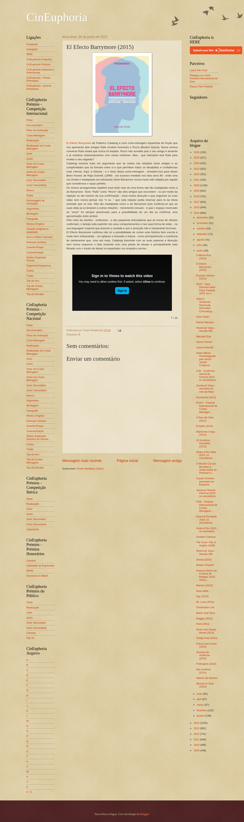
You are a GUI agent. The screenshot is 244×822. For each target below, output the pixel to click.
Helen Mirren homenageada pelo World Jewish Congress (206, 359)
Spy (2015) (202, 596)
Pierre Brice (203, 623)
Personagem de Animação (35, 202)
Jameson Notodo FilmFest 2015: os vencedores (206, 493)
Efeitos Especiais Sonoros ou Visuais (37, 438)
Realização (32, 140)
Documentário (34, 125)
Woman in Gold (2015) (205, 685)
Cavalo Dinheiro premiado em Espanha (205, 481)
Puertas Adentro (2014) (205, 277)
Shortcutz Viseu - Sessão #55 (206, 552)
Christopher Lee (205, 607)
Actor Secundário (36, 180)
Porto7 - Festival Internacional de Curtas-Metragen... (207, 407)
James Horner (204, 341)
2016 (197, 207)
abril (199, 699)
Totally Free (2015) (207, 638)
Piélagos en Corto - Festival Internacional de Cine (204, 78)
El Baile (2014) (204, 426)
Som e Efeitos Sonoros (39, 237)
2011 (197, 739)
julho (200, 245)
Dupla (29, 195)
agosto (201, 239)
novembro (203, 223)
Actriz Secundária (36, 185)
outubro (201, 228)
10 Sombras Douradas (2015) (203, 443)
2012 (197, 733)
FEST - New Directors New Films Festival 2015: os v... (205, 289)
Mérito (30, 570)
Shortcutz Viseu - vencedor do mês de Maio (206, 388)
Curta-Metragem (35, 135)
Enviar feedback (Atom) (90, 468)
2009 (197, 750)
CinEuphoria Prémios (38, 64)
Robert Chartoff (205, 565)
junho (200, 250)
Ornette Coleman (206, 536)
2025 (197, 157)
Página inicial (127, 461)
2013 (197, 728)
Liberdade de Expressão (40, 565)
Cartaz (30, 270)
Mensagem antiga (167, 461)
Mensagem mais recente (82, 461)
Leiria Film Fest (198, 70)
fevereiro (202, 710)
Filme (29, 120)
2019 (197, 190)
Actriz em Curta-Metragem (35, 173)
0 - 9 (29, 791)
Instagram (32, 49)
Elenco (30, 190)
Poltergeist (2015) (206, 663)
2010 (197, 744)
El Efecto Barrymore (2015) (203, 266)
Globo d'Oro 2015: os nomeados (206, 530)
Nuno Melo (202, 590)
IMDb (29, 54)
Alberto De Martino (207, 677)
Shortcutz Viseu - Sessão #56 (206, 329)
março (201, 704)
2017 (197, 201)
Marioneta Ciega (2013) (205, 433)
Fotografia (32, 218)
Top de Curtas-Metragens (34, 287)
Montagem (32, 213)
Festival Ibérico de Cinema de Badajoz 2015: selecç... (206, 575)
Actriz (29, 158)
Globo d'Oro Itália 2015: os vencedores (206, 455)
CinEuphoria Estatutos (39, 59)
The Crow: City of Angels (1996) (206, 544)
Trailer (30, 275)
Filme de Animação (37, 130)
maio (200, 693)
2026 (197, 152)
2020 (197, 185)
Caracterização (35, 252)
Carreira (31, 560)
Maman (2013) (204, 585)
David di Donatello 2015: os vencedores (206, 519)
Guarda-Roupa (34, 247)
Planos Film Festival (201, 86)
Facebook (32, 44)
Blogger (144, 814)
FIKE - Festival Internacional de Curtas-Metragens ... (207, 506)
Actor (29, 153)
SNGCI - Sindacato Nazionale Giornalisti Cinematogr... (205, 305)
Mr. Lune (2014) (205, 601)
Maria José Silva (205, 612)
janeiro (201, 715)
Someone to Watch (37, 575)
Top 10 (30, 637)
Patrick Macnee (205, 322)
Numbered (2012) (206, 397)
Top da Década (35, 294)
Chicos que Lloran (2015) (206, 645)
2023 (197, 168)
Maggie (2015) (204, 618)
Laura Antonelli (204, 347)
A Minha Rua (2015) (203, 257)
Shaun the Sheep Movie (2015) (206, 631)
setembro (202, 234)
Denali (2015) (204, 559)
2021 (197, 179)
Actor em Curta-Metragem (35, 165)
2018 (197, 196)
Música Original (35, 223)
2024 (197, 163)
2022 (197, 174)
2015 (197, 212)
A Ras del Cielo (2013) (205, 419)
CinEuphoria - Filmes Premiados (38, 79)
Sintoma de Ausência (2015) (203, 655)
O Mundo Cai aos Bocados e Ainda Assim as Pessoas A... (206, 468)
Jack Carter (202, 316)
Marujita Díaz (203, 336)
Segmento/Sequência (38, 265)
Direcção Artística (36, 242)
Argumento (32, 208)
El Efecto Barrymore (79, 143)
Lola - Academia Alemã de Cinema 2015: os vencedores (206, 375)
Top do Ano (32, 280)
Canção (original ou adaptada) (37, 230)
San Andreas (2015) (203, 671)
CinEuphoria (57, 17)
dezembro (203, 217)
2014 (197, 722)
